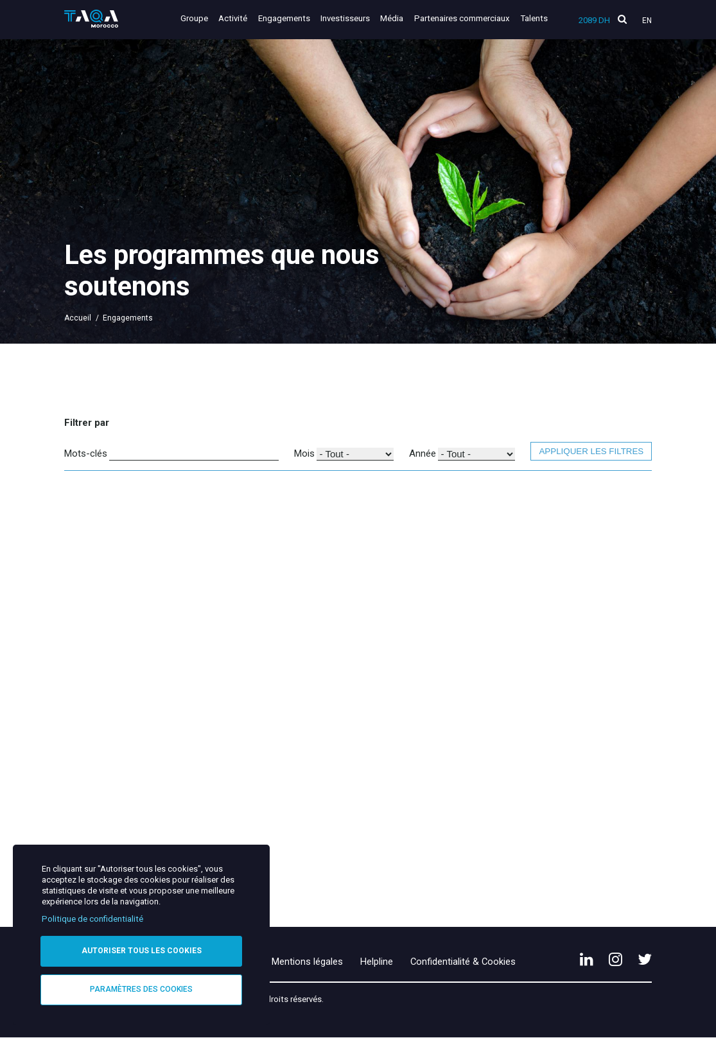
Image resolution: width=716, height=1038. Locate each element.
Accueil (77, 317)
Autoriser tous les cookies (142, 950)
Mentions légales (307, 961)
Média (391, 18)
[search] (622, 19)
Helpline (376, 961)
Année (422, 453)
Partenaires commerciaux (462, 18)
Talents (534, 18)
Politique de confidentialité (92, 919)
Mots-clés (85, 453)
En (647, 20)
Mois (304, 453)
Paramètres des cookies (141, 989)
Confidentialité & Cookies (463, 961)
